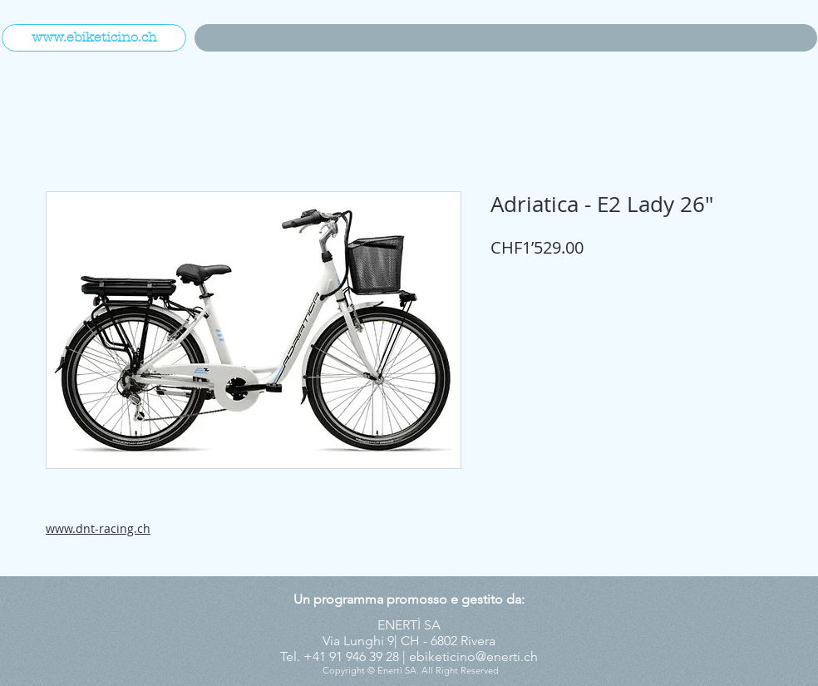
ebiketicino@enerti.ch (473, 656)
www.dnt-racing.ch (98, 528)
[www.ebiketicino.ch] (94, 38)
